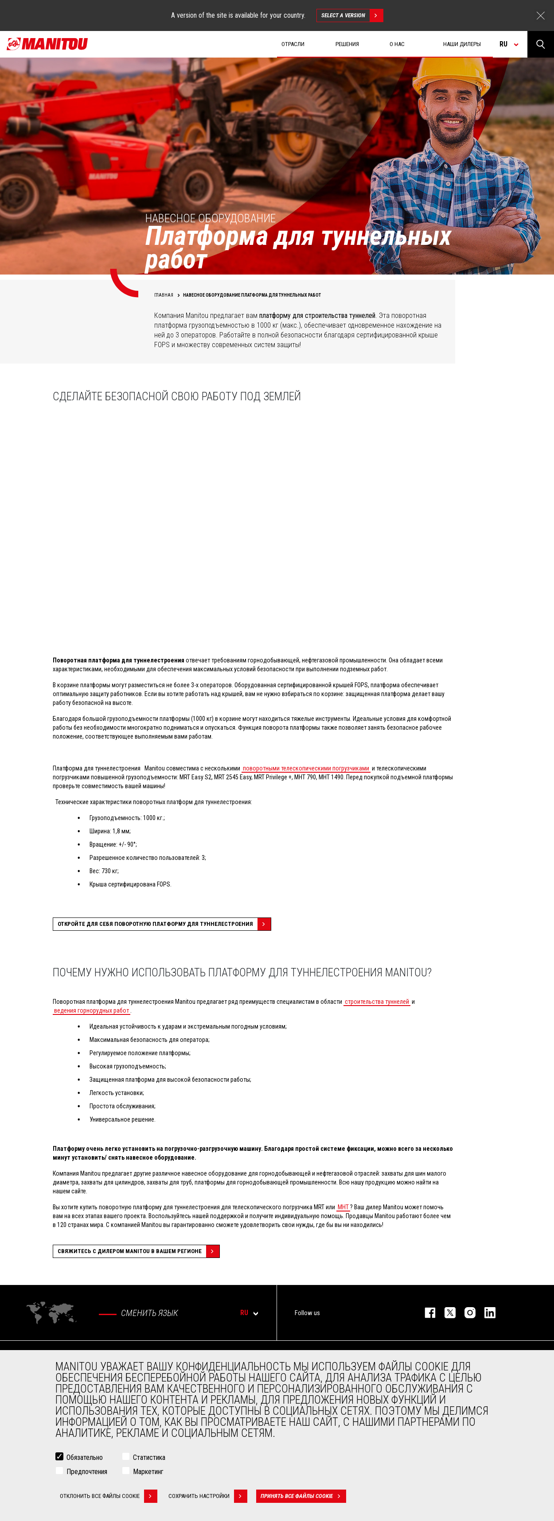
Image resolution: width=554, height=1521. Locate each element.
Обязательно (84, 1457)
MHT (343, 1207)
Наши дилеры (462, 44)
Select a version (352, 15)
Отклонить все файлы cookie (108, 1496)
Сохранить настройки (207, 1496)
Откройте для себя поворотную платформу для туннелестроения (164, 924)
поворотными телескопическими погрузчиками (306, 768)
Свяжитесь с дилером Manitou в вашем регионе (138, 1251)
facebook (426, 1312)
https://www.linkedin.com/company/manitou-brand (485, 1312)
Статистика (149, 1457)
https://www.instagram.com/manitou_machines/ (466, 1312)
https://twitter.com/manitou (446, 1312)
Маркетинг (148, 1471)
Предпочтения (86, 1471)
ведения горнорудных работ (91, 1010)
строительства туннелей (377, 1001)
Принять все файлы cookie (303, 1496)
